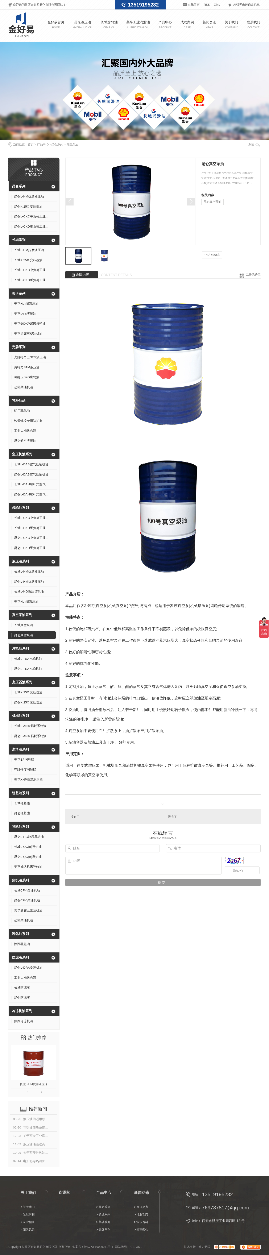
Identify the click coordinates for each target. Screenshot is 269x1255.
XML (217, 4)
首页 (31, 144)
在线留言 (194, 4)
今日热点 (142, 1207)
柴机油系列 (20, 880)
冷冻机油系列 (22, 1011)
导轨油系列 (20, 826)
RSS (207, 4)
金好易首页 (55, 24)
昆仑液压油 (82, 24)
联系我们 (253, 24)
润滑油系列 (20, 749)
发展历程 (29, 1214)
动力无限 (204, 1246)
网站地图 (121, 1246)
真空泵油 (72, 144)
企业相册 (29, 1222)
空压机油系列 (22, 454)
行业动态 (142, 1214)
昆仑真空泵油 (212, 201)
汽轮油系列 (20, 648)
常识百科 (142, 1222)
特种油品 (18, 400)
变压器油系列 (22, 682)
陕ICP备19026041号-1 (98, 1246)
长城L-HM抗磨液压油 (33, 1084)
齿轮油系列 (20, 508)
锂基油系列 (20, 793)
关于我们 (231, 24)
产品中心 (165, 24)
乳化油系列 (20, 934)
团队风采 (29, 1229)
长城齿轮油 (109, 24)
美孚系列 (18, 293)
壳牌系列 (18, 347)
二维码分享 (253, 274)
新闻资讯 (209, 24)
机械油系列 (20, 716)
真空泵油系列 (22, 615)
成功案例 (187, 24)
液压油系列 (20, 561)
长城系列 (18, 240)
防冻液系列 (20, 957)
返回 (254, 144)
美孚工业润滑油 (138, 24)
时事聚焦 (142, 1229)
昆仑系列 (57, 144)
